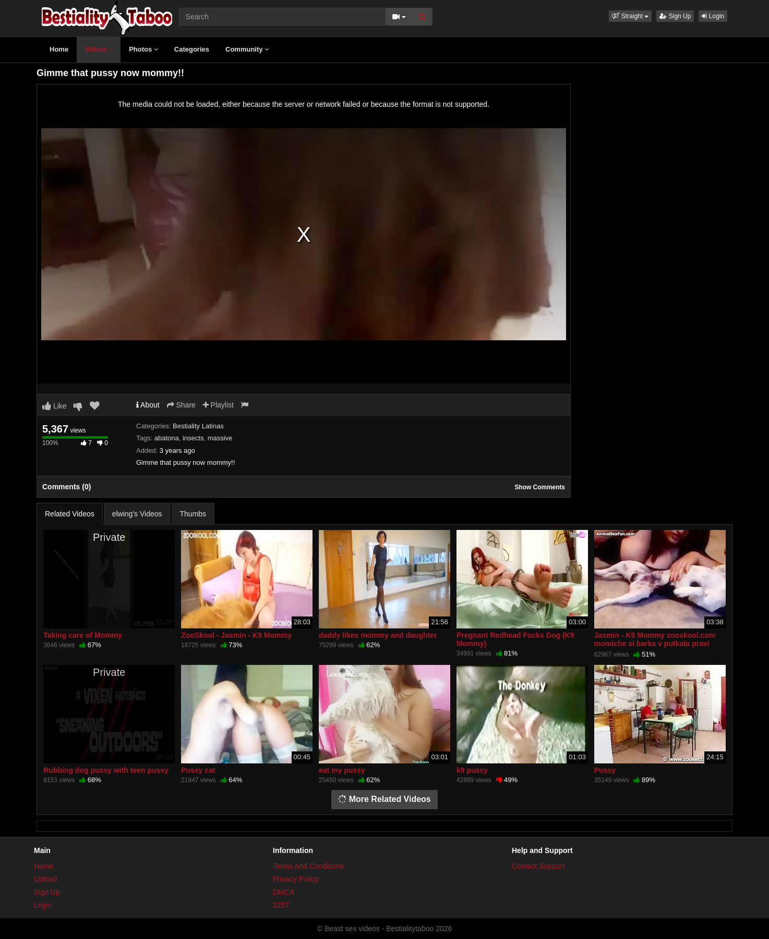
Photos (143, 49)
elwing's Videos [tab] (137, 514)
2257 (281, 905)
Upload (45, 879)
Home (59, 49)
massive (220, 438)
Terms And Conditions (308, 866)
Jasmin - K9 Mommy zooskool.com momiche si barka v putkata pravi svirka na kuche (655, 643)
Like (54, 406)
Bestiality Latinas (198, 426)
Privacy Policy (295, 879)
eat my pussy (342, 770)
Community (247, 49)
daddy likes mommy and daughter (378, 635)
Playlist (218, 405)
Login (713, 16)
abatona (166, 438)
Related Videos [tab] (69, 514)
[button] (630, 16)
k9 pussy (472, 770)
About (148, 405)
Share (181, 405)
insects (193, 438)
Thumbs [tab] (193, 514)
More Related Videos (384, 799)
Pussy (605, 770)
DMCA (283, 892)
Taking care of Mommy (82, 635)
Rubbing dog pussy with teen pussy (106, 770)
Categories (191, 49)
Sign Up (675, 16)
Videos (99, 49)
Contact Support (538, 866)
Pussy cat (198, 770)
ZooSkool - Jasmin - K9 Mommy (236, 635)
